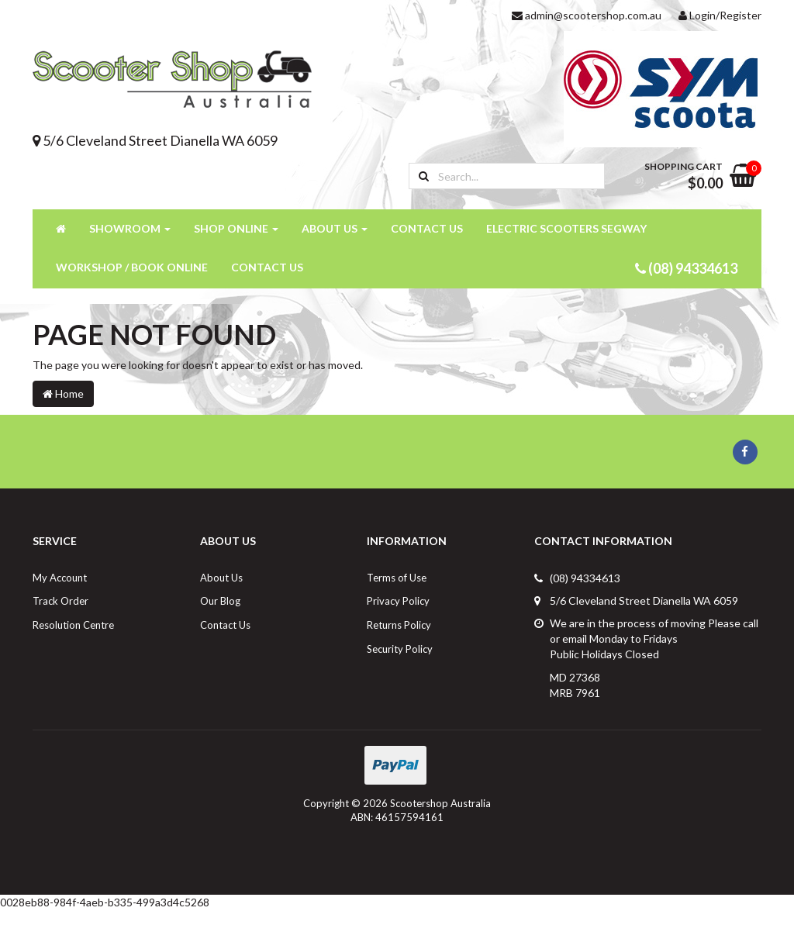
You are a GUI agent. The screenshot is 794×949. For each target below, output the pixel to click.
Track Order (60, 601)
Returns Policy (399, 625)
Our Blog (220, 601)
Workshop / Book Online (132, 267)
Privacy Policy (398, 601)
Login (697, 15)
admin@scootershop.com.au (586, 15)
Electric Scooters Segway (566, 228)
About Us (335, 228)
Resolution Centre (73, 625)
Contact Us (427, 228)
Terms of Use (396, 577)
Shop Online (236, 228)
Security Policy (400, 649)
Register (740, 15)
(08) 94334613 (686, 268)
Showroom (130, 228)
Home (63, 393)
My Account (60, 577)
